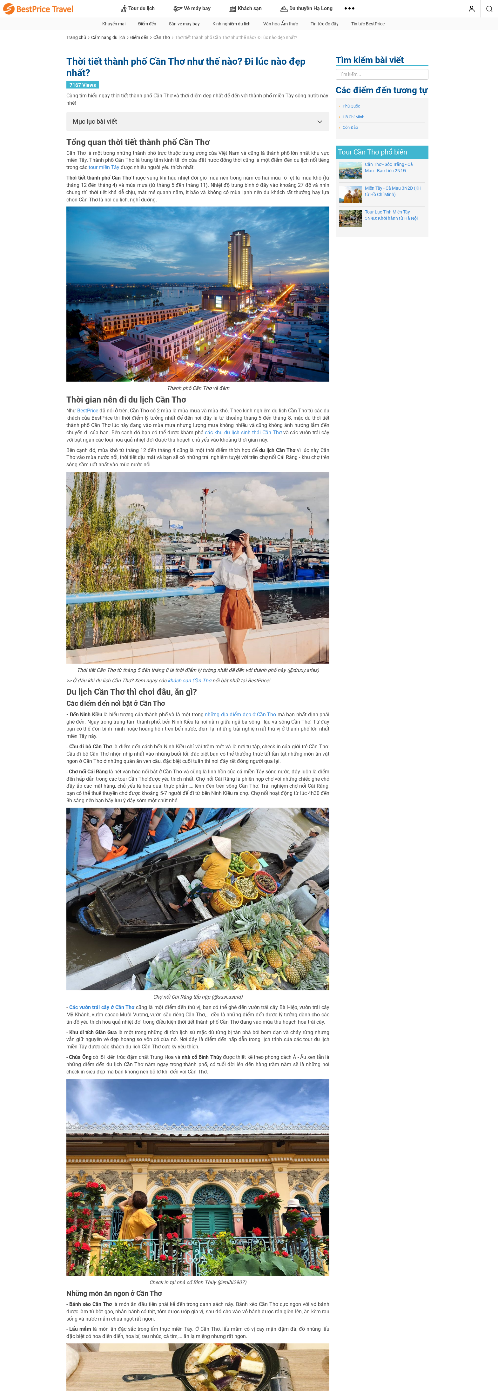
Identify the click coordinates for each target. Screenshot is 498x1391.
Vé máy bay (192, 8)
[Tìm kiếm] (489, 8)
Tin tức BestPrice (368, 23)
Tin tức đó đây (325, 23)
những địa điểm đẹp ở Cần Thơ (240, 715)
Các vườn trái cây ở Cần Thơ (102, 1007)
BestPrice (87, 411)
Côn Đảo (348, 127)
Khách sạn (245, 8)
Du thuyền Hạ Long (306, 8)
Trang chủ (76, 37)
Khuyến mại (113, 23)
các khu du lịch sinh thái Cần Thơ (243, 433)
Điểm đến (147, 23)
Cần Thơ (161, 37)
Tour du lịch (138, 9)
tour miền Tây (104, 167)
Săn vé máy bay (184, 23)
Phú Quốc (349, 106)
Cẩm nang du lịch (108, 37)
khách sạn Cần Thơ (189, 681)
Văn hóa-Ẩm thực (280, 23)
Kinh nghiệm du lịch (231, 23)
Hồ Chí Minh (351, 117)
